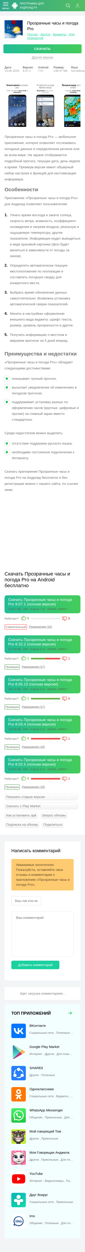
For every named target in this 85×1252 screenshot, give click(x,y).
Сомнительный (15, 627)
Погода (32, 34)
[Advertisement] (43, 528)
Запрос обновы (54, 815)
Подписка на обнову (22, 824)
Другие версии (42, 57)
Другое (45, 34)
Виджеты (59, 34)
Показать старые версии (25, 797)
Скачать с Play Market (23, 806)
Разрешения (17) (33, 666)
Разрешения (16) (40, 626)
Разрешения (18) (33, 747)
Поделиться (52, 824)
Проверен (12, 667)
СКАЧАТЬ (42, 49)
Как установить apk (21, 815)
